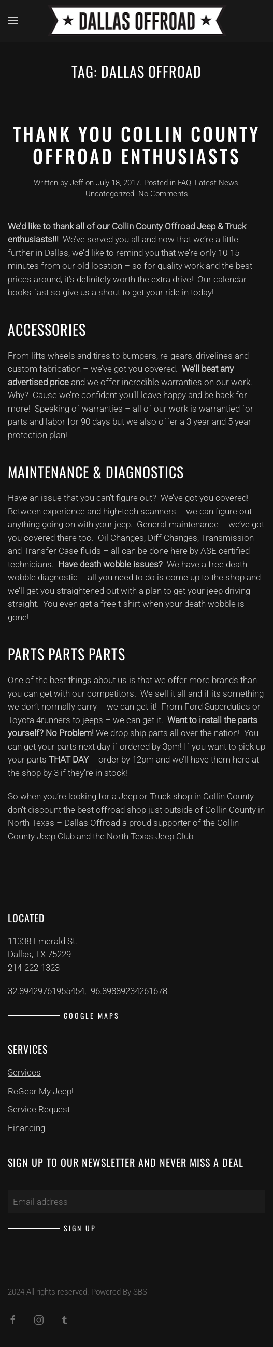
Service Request (39, 1109)
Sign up (80, 1227)
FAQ (184, 182)
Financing (26, 1128)
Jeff (76, 182)
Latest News (216, 182)
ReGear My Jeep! (41, 1091)
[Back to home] (136, 21)
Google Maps (92, 1015)
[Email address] (136, 1201)
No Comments (163, 193)
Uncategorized (109, 193)
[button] (13, 21)
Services (24, 1072)
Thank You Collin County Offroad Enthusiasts (136, 144)
